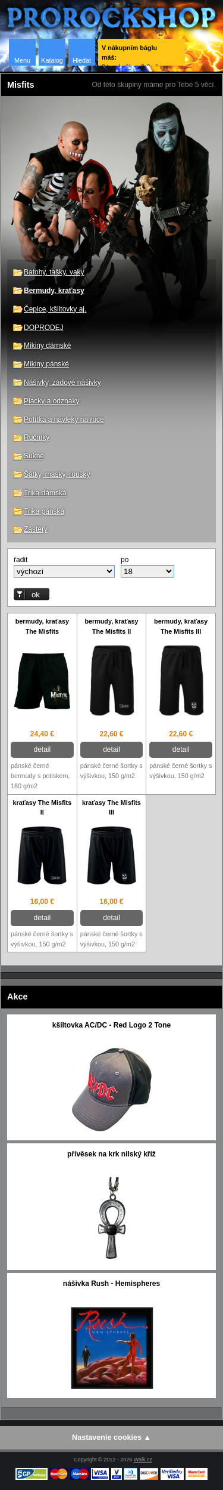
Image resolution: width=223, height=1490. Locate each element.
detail (42, 749)
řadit (20, 560)
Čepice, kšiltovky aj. (55, 309)
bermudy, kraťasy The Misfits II (111, 626)
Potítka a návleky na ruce (64, 419)
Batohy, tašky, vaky (54, 272)
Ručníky (36, 437)
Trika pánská (44, 511)
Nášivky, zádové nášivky (62, 382)
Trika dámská (45, 493)
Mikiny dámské (47, 345)
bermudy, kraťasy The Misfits (42, 626)
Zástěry (36, 529)
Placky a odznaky (51, 401)
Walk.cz (143, 1460)
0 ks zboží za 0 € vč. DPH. (131, 55)
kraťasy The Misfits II (41, 807)
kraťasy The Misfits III (111, 807)
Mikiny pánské (46, 364)
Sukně (34, 456)
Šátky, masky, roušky (57, 474)
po (124, 560)
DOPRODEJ (44, 327)
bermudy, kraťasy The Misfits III (181, 626)
